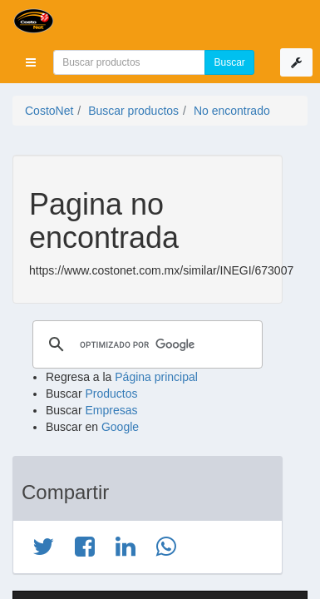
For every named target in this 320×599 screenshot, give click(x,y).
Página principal (156, 377)
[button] (30, 62)
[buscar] (145, 344)
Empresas (111, 410)
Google (120, 426)
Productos (111, 393)
